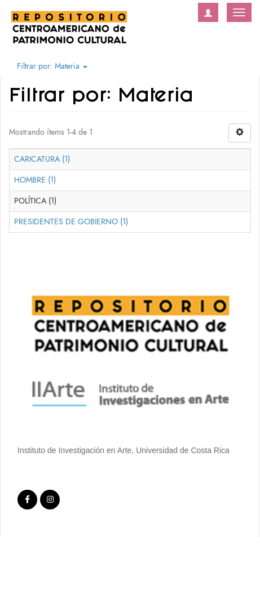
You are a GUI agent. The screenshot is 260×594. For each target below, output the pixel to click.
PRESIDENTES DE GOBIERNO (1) (71, 221)
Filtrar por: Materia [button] (52, 66)
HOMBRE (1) (35, 180)
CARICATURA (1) (42, 159)
